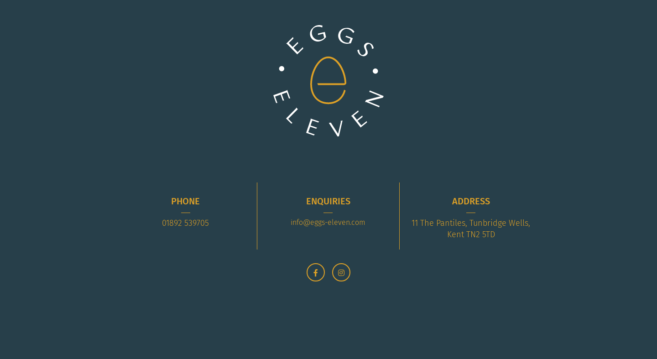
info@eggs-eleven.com (328, 222)
